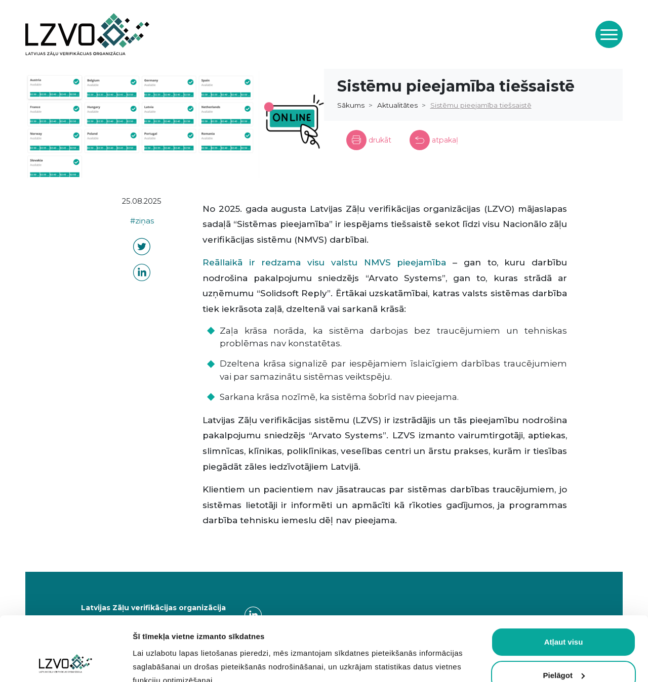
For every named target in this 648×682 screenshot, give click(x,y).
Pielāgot (564, 614)
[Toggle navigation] (609, 34)
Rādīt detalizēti (160, 662)
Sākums (350, 105)
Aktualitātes (397, 105)
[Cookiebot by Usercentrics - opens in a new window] (65, 662)
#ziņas (142, 220)
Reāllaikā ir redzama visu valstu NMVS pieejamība (324, 262)
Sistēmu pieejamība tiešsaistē (481, 105)
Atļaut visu (563, 581)
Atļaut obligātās (563, 648)
